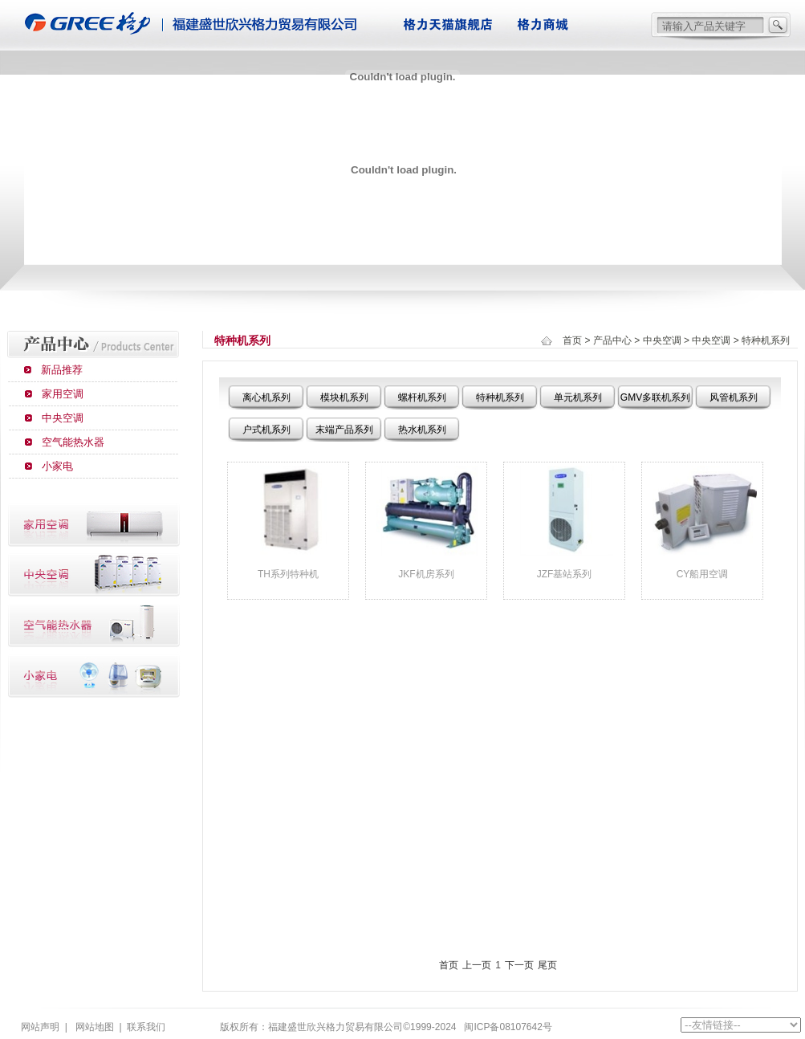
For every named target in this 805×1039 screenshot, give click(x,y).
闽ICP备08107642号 (507, 1027)
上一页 (476, 965)
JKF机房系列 (425, 574)
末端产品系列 (344, 429)
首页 (572, 340)
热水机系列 (422, 429)
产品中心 (612, 340)
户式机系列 (266, 429)
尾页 (547, 965)
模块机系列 (344, 397)
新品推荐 (62, 370)
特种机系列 (500, 397)
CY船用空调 (703, 574)
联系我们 (146, 1027)
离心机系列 (266, 397)
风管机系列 (733, 397)
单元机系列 (578, 397)
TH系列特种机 (288, 574)
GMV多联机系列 (655, 397)
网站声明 (40, 1027)
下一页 (519, 965)
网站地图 (94, 1027)
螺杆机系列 (422, 397)
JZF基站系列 (564, 574)
